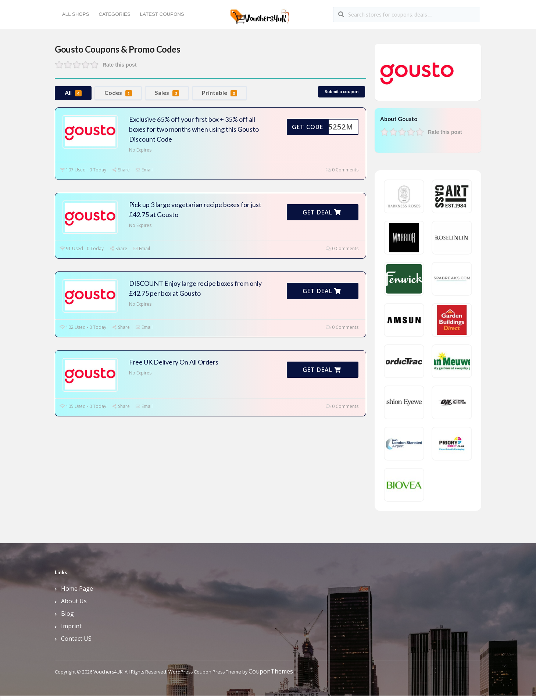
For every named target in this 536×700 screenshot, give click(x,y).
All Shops (75, 14)
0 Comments (342, 170)
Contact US (76, 639)
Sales (167, 92)
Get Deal (322, 212)
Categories (115, 14)
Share (121, 170)
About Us (74, 601)
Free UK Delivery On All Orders (173, 362)
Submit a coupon (341, 91)
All (73, 92)
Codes (118, 92)
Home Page (77, 588)
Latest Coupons (162, 14)
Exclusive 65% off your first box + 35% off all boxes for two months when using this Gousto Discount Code (194, 129)
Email (144, 170)
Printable (219, 92)
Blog (67, 614)
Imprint (71, 626)
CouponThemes (271, 671)
